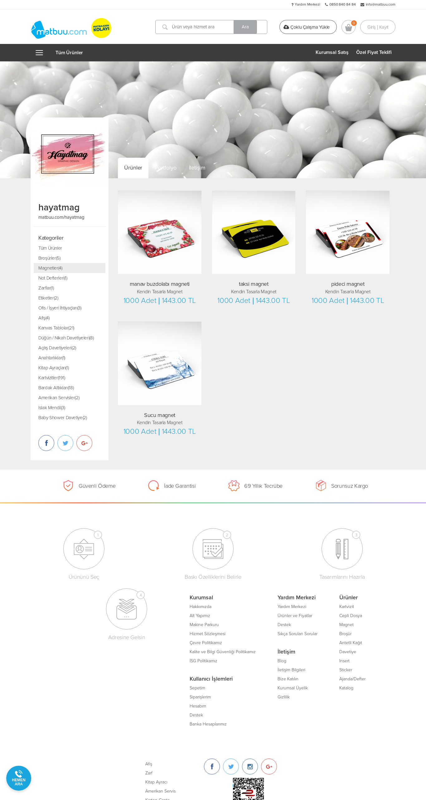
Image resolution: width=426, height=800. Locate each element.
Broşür (202, 632)
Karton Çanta (256, 641)
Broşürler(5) (49, 258)
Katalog (203, 687)
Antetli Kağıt (207, 641)
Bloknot (251, 660)
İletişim (197, 167)
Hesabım (54, 705)
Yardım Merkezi (307, 4)
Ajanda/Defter (209, 678)
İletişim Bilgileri (148, 669)
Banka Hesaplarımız (65, 723)
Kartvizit (203, 605)
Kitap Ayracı (255, 623)
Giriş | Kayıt (377, 27)
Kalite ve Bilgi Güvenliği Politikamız (79, 651)
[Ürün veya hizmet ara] (212, 27)
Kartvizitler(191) (51, 378)
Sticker (202, 669)
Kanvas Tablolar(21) (56, 328)
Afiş (247, 605)
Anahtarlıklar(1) (51, 358)
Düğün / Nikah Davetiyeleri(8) (66, 338)
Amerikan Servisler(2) (58, 397)
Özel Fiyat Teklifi (374, 52)
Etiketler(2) (48, 298)
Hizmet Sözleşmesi (64, 632)
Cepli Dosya (207, 614)
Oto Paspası (255, 678)
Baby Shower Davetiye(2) (62, 417)
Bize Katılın (144, 678)
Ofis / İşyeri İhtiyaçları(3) (59, 308)
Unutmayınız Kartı (260, 669)
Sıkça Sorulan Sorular (154, 632)
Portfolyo (165, 167)
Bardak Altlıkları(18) (56, 387)
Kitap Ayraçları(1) (53, 368)
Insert (201, 660)
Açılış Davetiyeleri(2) (57, 348)
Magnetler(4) (50, 268)
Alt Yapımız (56, 614)
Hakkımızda (57, 605)
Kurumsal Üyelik (149, 687)
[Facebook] (311, 608)
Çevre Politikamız (62, 641)
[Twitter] (330, 608)
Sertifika (251, 651)
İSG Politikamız (60, 660)
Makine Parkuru (61, 623)
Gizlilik (140, 696)
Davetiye (204, 651)
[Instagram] (349, 608)
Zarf (247, 614)
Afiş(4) (43, 318)
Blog (138, 660)
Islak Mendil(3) (51, 407)
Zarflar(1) (46, 288)
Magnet (203, 623)
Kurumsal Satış (332, 52)
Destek (53, 714)
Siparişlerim (57, 696)
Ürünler (133, 167)
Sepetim (54, 687)
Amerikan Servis (259, 632)
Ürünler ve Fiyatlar (151, 614)
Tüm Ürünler (69, 52)
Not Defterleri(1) (52, 278)
